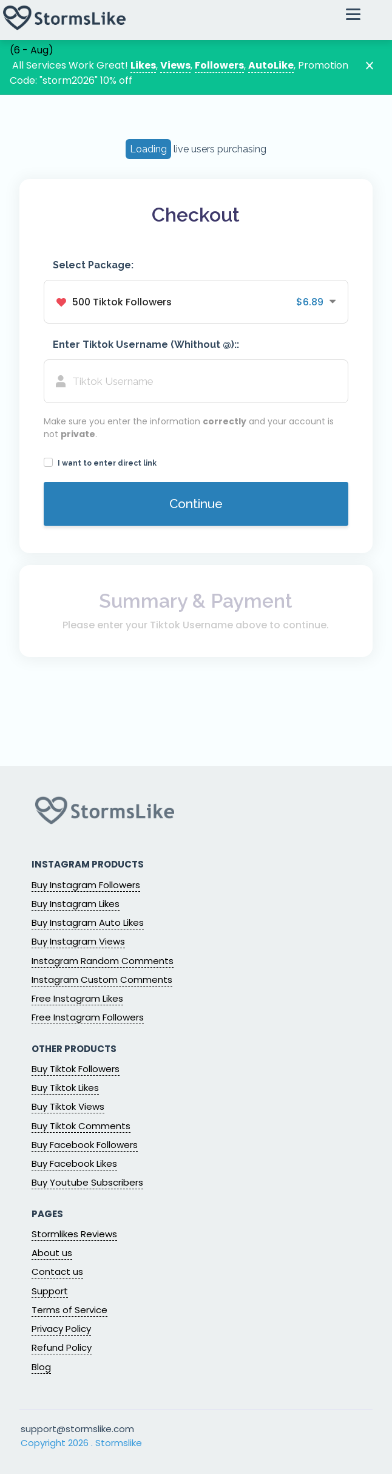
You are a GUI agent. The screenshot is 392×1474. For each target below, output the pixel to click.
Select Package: (93, 265)
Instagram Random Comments (103, 960)
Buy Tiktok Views (68, 1106)
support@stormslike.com (77, 1428)
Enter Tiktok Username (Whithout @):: (146, 344)
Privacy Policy (61, 1328)
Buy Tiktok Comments (81, 1125)
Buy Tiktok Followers (76, 1068)
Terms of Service (69, 1309)
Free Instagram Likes (77, 998)
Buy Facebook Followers (85, 1144)
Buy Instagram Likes (76, 903)
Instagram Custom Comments (102, 979)
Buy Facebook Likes (74, 1163)
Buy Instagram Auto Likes (88, 922)
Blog (41, 1366)
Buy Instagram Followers (86, 884)
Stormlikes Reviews (74, 1234)
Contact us (57, 1271)
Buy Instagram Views (78, 941)
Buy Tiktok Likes (65, 1087)
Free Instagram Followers (88, 1017)
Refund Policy (62, 1347)
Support (50, 1291)
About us (52, 1252)
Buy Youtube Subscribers (87, 1182)
